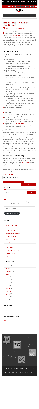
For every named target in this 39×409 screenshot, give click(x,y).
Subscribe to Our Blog (12, 213)
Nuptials (8, 288)
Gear (19, 28)
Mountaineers (16, 35)
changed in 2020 (19, 123)
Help (11, 368)
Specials (8, 297)
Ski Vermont (9, 245)
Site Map (22, 368)
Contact (5, 368)
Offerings (8, 291)
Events (7, 269)
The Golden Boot (10, 247)
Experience (8, 271)
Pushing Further (10, 242)
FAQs (33, 368)
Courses (8, 266)
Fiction (7, 274)
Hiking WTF (8, 256)
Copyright (7, 372)
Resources (7, 171)
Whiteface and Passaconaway (13, 233)
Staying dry (8, 109)
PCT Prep (8, 228)
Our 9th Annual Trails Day (12, 250)
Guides (8, 280)
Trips (7, 300)
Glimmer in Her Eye (10, 253)
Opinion (8, 294)
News (7, 286)
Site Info (16, 368)
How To (22, 28)
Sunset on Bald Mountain (12, 225)
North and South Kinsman (12, 231)
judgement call (25, 162)
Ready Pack (24, 1)
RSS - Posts (7, 320)
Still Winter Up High (10, 239)
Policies (28, 368)
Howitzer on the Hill (11, 236)
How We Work (19, 370)
